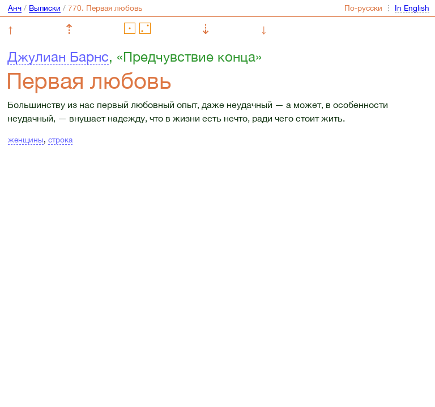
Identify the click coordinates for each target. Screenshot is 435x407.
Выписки (45, 7)
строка (60, 139)
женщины (26, 139)
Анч (15, 7)
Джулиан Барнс (58, 56)
